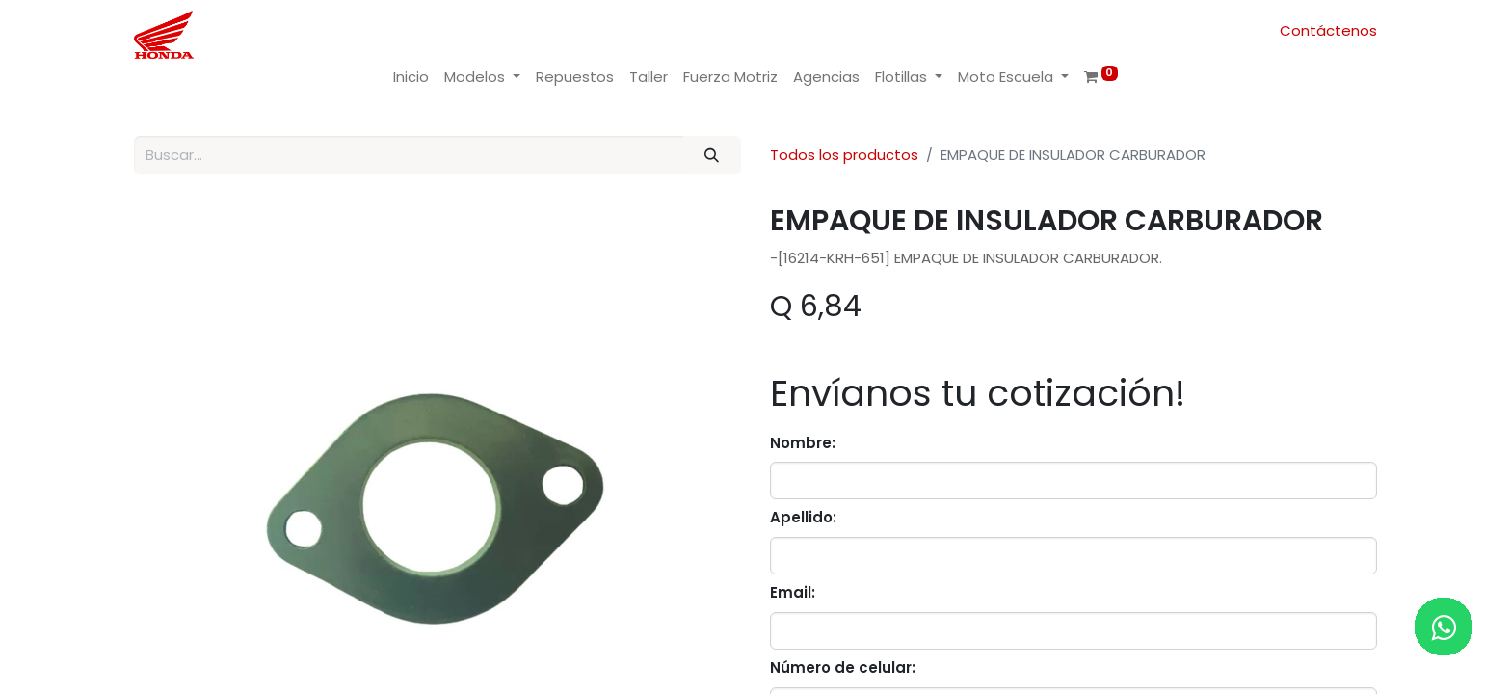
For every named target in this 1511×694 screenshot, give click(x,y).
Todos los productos (844, 155)
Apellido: (803, 517)
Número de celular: (842, 667)
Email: (792, 592)
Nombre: (802, 443)
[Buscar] (712, 155)
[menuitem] (411, 77)
